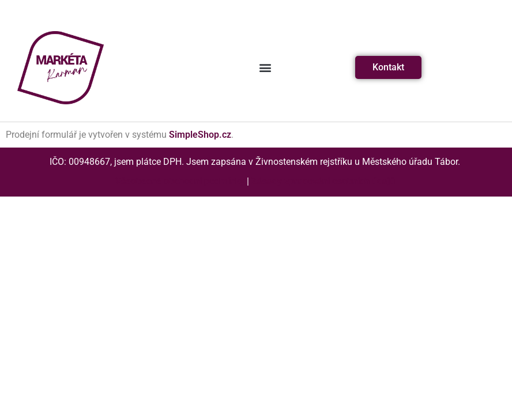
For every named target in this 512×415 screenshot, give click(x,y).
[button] (264, 67)
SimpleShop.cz (200, 134)
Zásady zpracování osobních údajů (323, 181)
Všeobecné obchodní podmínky (179, 181)
